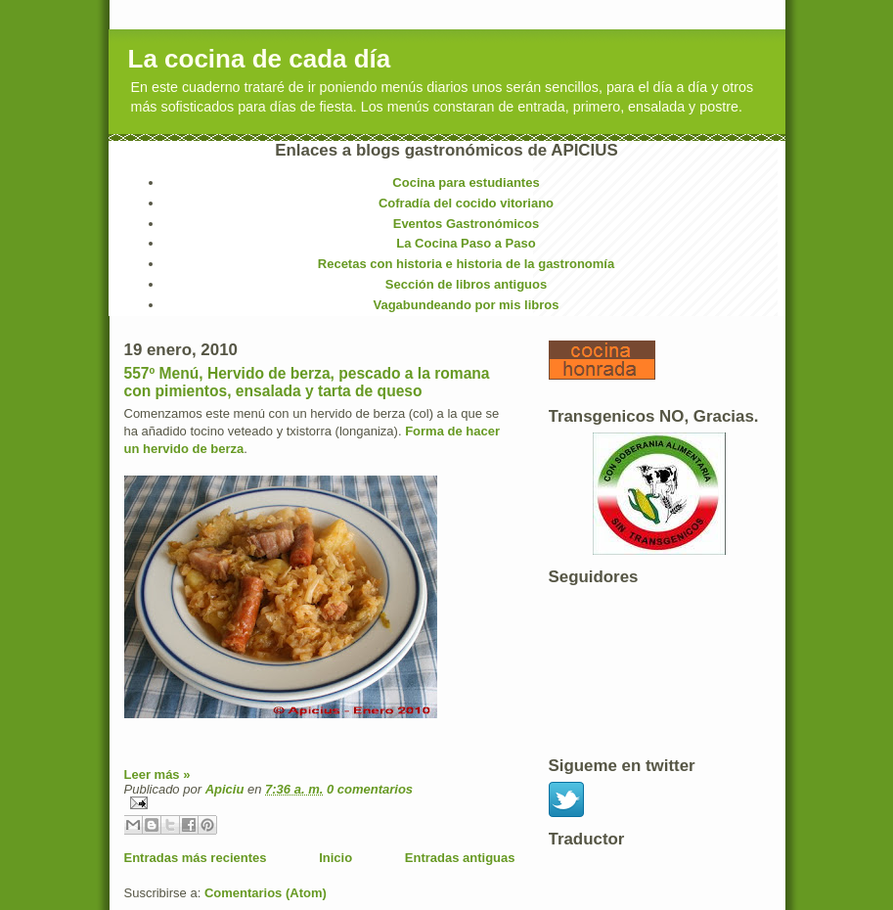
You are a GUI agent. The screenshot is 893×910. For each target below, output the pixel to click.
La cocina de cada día (259, 58)
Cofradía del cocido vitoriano (466, 203)
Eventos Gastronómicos (466, 223)
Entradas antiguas (460, 857)
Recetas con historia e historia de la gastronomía (466, 263)
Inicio (335, 857)
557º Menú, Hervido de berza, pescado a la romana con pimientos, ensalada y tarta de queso (307, 382)
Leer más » (157, 774)
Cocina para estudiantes (465, 182)
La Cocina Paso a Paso (465, 243)
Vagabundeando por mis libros (466, 304)
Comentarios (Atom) (265, 893)
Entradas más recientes (195, 857)
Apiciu (226, 789)
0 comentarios (370, 789)
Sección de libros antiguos (466, 284)
